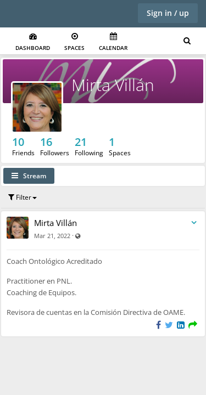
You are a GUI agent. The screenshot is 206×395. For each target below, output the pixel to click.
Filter (22, 197)
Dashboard (32, 42)
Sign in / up (168, 13)
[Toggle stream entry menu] (193, 223)
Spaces (74, 42)
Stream (29, 175)
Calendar (113, 42)
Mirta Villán (112, 85)
